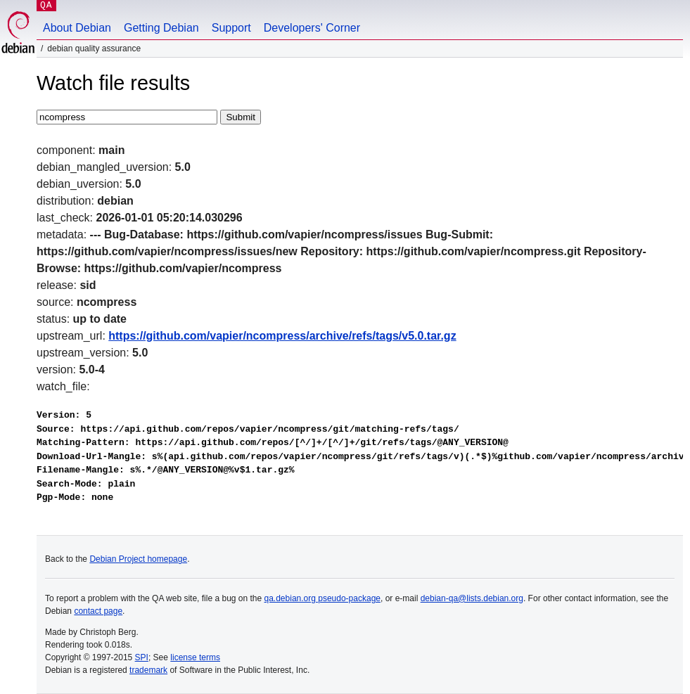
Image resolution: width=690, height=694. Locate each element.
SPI (141, 657)
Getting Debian (161, 28)
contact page (98, 611)
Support (231, 28)
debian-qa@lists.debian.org (472, 598)
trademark (148, 670)
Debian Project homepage (138, 559)
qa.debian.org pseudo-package (322, 598)
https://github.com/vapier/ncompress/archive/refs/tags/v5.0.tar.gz (282, 336)
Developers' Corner (312, 28)
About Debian (77, 28)
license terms (195, 657)
